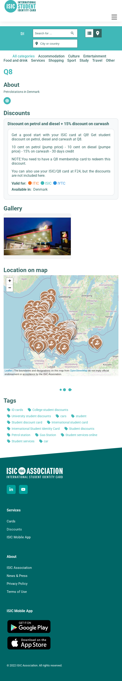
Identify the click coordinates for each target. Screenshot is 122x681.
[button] (114, 17)
